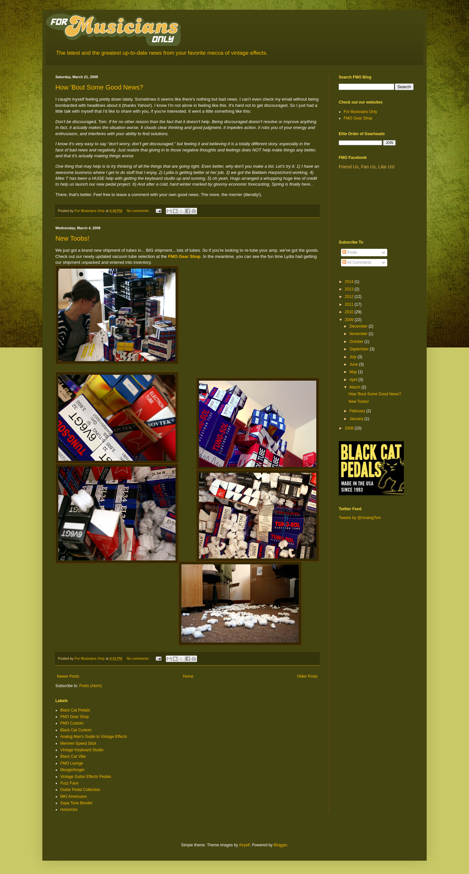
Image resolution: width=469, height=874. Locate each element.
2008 (350, 428)
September (359, 349)
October (356, 341)
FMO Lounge (71, 763)
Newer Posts (68, 676)
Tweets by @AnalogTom (360, 517)
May (353, 372)
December (359, 326)
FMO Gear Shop (184, 256)
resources (69, 809)
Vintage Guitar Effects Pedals (85, 776)
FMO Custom (71, 723)
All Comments (356, 262)
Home (188, 676)
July (353, 357)
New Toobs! (72, 238)
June (354, 364)
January (356, 418)
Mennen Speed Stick (78, 743)
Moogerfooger (72, 770)
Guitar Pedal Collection (80, 789)
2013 (350, 289)
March (355, 387)
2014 (350, 281)
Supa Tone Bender (76, 803)
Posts (349, 252)
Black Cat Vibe (73, 756)
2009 (350, 319)
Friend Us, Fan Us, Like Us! (367, 166)
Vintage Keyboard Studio (82, 750)
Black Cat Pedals (75, 710)
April (353, 379)
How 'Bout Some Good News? (99, 87)
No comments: (138, 211)
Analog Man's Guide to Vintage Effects (93, 736)
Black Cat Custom (76, 730)
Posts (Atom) (90, 686)
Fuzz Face (69, 783)
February (357, 411)
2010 (350, 312)
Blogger (280, 845)
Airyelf (244, 845)
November (359, 333)
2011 (350, 304)
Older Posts (307, 676)
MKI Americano (73, 796)
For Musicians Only (360, 111)
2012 (350, 296)
